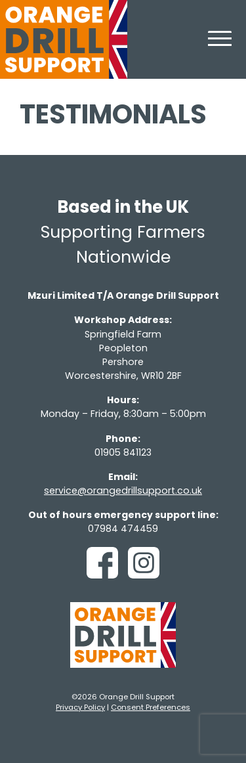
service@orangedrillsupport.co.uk (123, 490)
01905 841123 (123, 452)
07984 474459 (123, 528)
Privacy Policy (80, 707)
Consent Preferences (150, 707)
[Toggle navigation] (220, 46)
